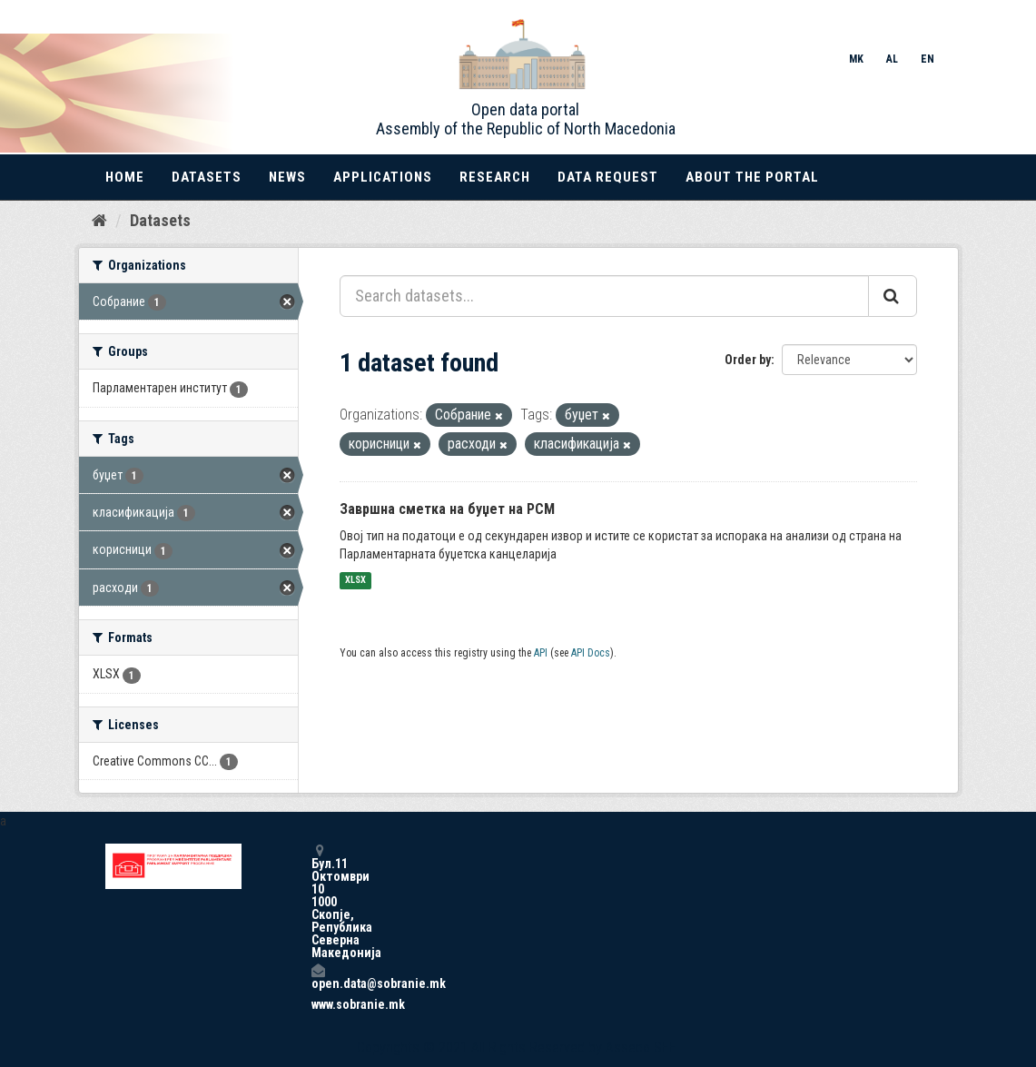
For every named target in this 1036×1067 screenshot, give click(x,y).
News (287, 177)
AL (892, 59)
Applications (382, 177)
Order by (748, 359)
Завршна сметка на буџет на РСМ (447, 509)
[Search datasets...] (604, 296)
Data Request (607, 177)
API (541, 653)
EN (927, 59)
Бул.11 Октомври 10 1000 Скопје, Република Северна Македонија (317, 901)
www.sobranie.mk (317, 1004)
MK (856, 59)
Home (124, 177)
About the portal (752, 177)
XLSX (355, 581)
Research (494, 177)
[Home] (99, 221)
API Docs (590, 653)
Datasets (207, 177)
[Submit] (892, 296)
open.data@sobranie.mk (317, 976)
